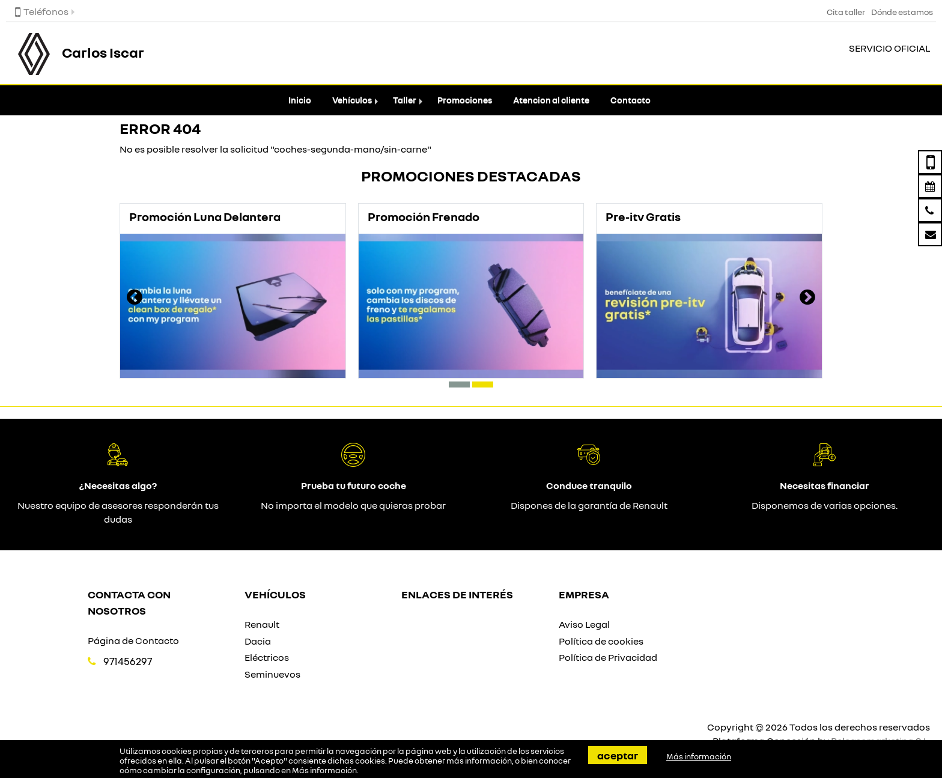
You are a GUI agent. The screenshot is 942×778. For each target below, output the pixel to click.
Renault (262, 624)
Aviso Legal (584, 624)
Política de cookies (601, 641)
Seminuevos (272, 674)
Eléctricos (267, 657)
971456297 (127, 661)
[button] (459, 384)
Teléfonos (41, 11)
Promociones (464, 100)
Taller (404, 100)
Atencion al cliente (551, 100)
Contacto (630, 100)
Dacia (258, 641)
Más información (324, 770)
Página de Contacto (133, 640)
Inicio (299, 100)
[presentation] (135, 299)
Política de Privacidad (608, 657)
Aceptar (617, 755)
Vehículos (352, 100)
